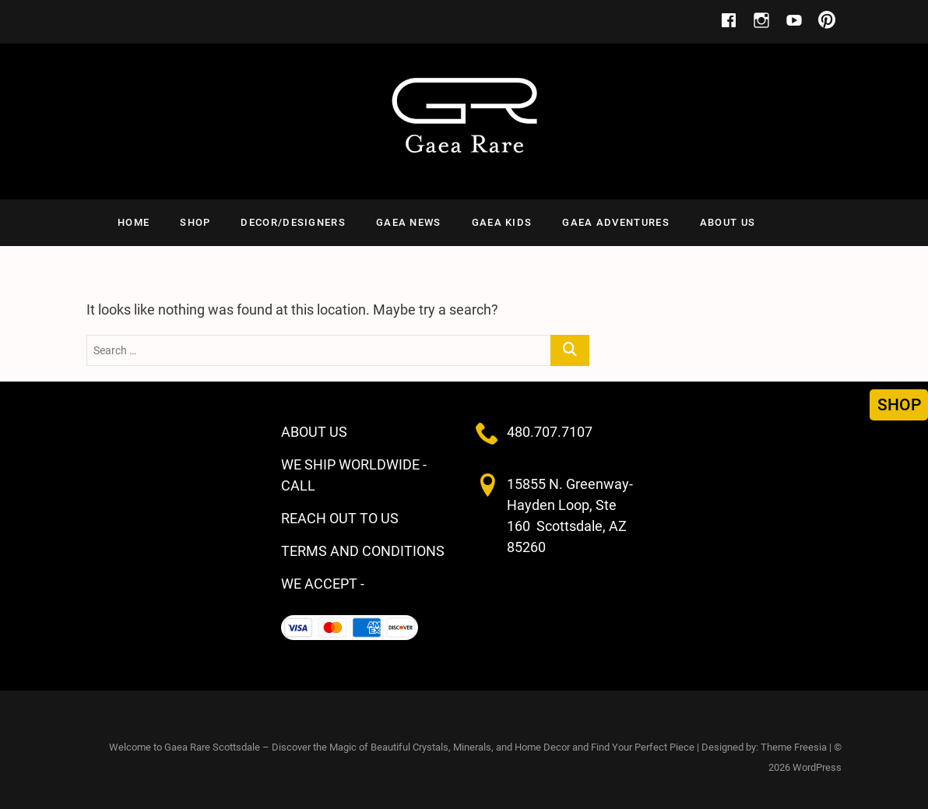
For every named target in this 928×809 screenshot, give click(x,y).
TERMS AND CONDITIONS (363, 551)
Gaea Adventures (616, 222)
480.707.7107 (549, 432)
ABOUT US (727, 222)
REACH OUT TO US (340, 518)
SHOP (195, 222)
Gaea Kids (502, 222)
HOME (133, 222)
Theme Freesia (794, 747)
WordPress (817, 767)
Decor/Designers (293, 222)
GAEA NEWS (408, 222)
